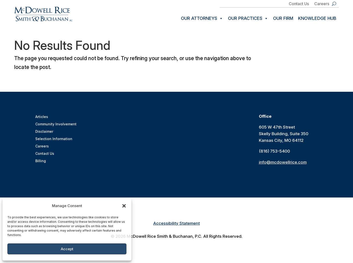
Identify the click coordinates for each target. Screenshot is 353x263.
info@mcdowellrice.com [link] (283, 163)
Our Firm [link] (283, 18)
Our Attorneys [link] (202, 18)
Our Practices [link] (248, 18)
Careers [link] (321, 4)
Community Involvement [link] (55, 125)
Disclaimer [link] (44, 132)
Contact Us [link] (299, 4)
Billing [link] (40, 162)
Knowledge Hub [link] (317, 18)
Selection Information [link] (53, 140)
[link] (43, 14)
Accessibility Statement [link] (176, 224)
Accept (67, 249)
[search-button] (334, 3)
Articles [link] (41, 118)
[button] (124, 205)
